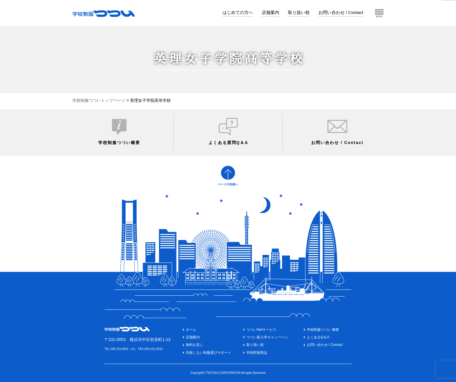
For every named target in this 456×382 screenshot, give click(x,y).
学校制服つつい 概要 (323, 330)
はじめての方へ (237, 12)
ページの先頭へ (228, 184)
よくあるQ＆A (318, 337)
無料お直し (194, 345)
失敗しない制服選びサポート (208, 353)
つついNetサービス (261, 330)
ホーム (191, 330)
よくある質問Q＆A (228, 142)
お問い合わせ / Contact (340, 12)
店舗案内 (270, 12)
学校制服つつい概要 (119, 142)
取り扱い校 (299, 12)
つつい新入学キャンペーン (267, 337)
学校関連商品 (256, 353)
